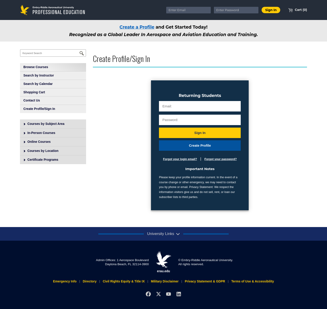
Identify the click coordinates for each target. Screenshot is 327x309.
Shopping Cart (34, 92)
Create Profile (200, 145)
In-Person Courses (39, 133)
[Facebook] (148, 294)
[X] (158, 294)
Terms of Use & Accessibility (252, 281)
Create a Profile (136, 27)
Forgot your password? (220, 159)
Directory (90, 281)
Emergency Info (65, 281)
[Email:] (200, 106)
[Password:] (200, 120)
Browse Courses (35, 67)
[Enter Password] (236, 10)
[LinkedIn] (178, 294)
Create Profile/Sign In (39, 109)
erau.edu (163, 262)
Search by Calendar (38, 84)
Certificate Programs (40, 159)
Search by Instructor (38, 75)
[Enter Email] (188, 10)
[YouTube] (168, 294)
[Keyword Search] (53, 53)
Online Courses (37, 141)
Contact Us (31, 100)
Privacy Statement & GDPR (205, 281)
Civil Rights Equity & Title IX (124, 281)
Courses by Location (41, 151)
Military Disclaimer (164, 281)
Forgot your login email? (180, 159)
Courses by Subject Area (43, 124)
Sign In (200, 133)
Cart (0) (297, 10)
